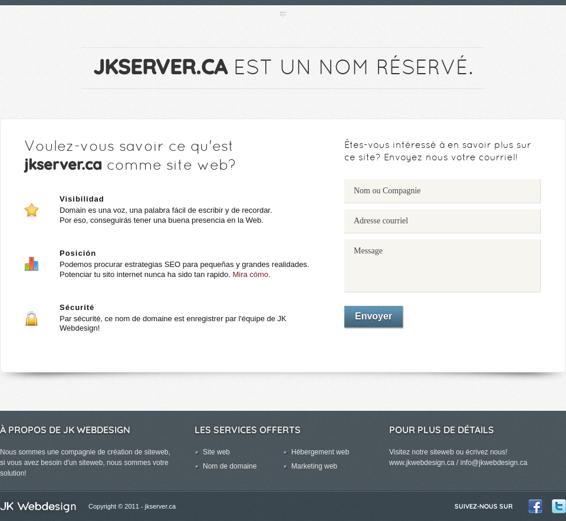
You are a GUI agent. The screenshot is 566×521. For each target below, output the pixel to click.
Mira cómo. (251, 274)
